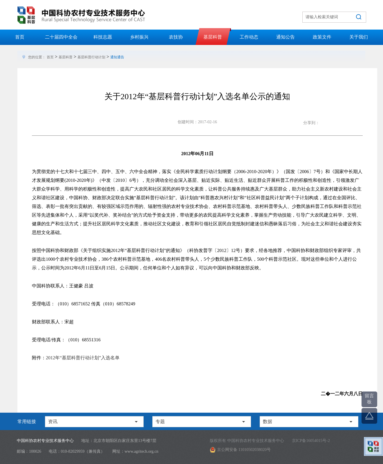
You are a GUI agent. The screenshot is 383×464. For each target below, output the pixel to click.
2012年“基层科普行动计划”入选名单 (83, 357)
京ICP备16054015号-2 (311, 440)
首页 (19, 37)
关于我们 (358, 37)
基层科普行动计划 (91, 57)
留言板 (369, 398)
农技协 (176, 37)
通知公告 (285, 37)
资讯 (52, 421)
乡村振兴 (139, 37)
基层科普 (212, 37)
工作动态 (249, 37)
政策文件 (322, 37)
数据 (267, 421)
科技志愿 (102, 37)
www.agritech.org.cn (141, 451)
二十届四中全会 (61, 37)
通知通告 (117, 57)
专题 (160, 421)
